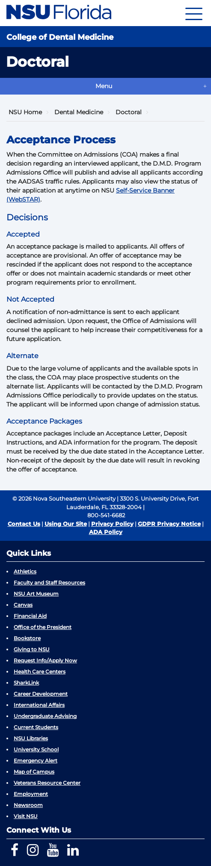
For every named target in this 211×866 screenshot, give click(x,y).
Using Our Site (66, 523)
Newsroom (28, 805)
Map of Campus (34, 771)
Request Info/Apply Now (45, 660)
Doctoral (129, 112)
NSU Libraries (31, 738)
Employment (31, 794)
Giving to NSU (32, 649)
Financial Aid (30, 616)
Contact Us (24, 523)
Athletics (25, 571)
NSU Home (25, 112)
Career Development (41, 694)
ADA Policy (105, 531)
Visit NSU (26, 816)
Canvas (23, 605)
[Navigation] (194, 13)
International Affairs (39, 705)
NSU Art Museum (36, 593)
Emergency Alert (35, 760)
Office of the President (42, 627)
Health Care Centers (39, 671)
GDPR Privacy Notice (169, 523)
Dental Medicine (78, 112)
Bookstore (27, 638)
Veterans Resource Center (47, 783)
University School (36, 749)
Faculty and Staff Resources (49, 582)
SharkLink (26, 682)
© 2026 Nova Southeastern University (64, 498)
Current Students (36, 727)
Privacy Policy (112, 523)
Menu (103, 86)
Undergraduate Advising (45, 716)
